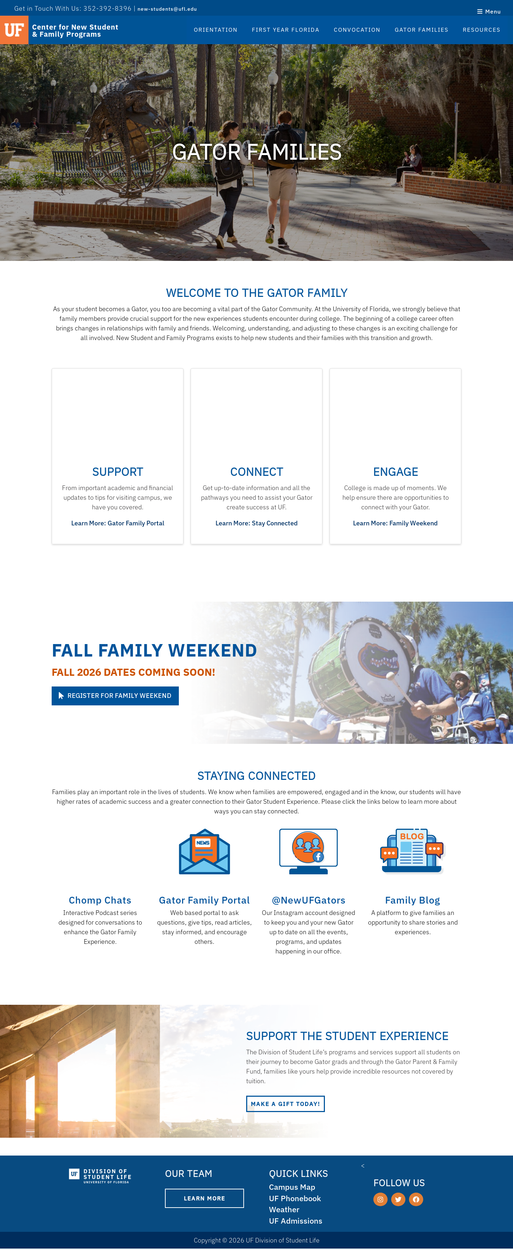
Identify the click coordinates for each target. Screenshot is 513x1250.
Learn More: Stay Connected (257, 523)
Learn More (204, 1198)
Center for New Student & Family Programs (75, 31)
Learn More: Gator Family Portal (117, 523)
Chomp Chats (100, 900)
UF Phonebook (296, 1199)
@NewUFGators (309, 900)
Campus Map (293, 1187)
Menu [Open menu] (488, 11)
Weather (285, 1210)
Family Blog (412, 900)
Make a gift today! (285, 1103)
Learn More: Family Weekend (395, 523)
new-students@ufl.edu (167, 9)
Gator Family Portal (204, 900)
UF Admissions (296, 1222)
